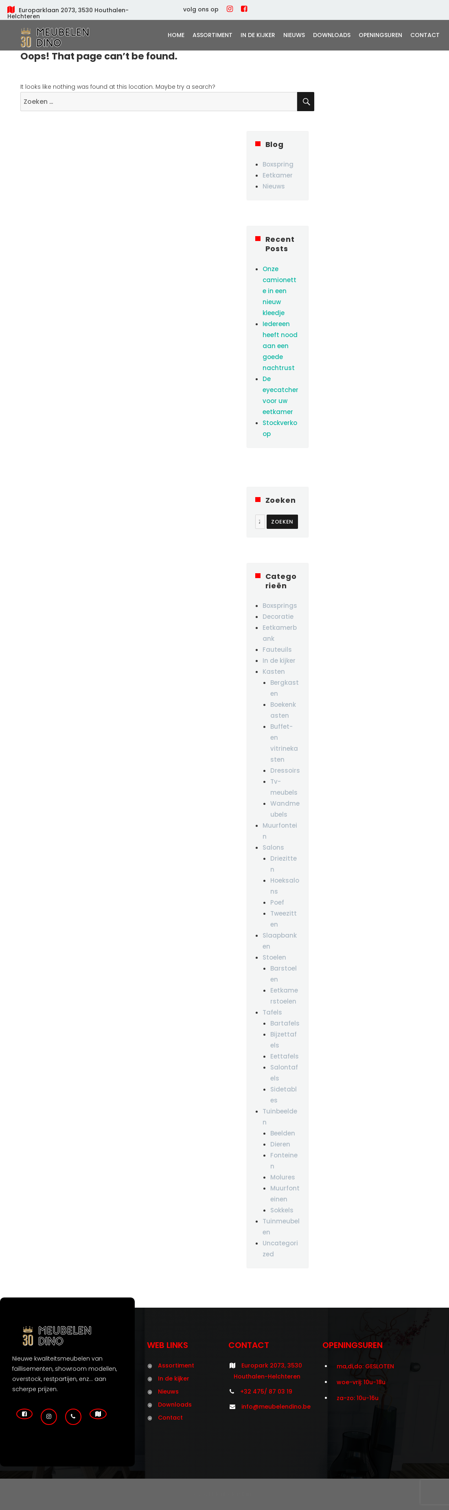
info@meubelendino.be (276, 1407)
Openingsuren (380, 35)
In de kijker (258, 35)
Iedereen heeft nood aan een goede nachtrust (280, 346)
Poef (277, 902)
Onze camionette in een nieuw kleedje (279, 291)
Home (176, 35)
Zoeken (282, 522)
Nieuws (294, 35)
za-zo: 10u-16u (358, 1398)
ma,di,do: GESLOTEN (365, 1366)
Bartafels (285, 1023)
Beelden (282, 1133)
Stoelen (274, 957)
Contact (425, 35)
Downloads (331, 35)
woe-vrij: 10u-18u (361, 1382)
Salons (273, 847)
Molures (282, 1177)
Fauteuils (277, 649)
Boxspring (278, 164)
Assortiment (212, 35)
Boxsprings (280, 605)
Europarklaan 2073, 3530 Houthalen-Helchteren (68, 13)
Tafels (272, 1012)
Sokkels (281, 1210)
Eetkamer (278, 175)
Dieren (280, 1144)
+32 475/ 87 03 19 (266, 1391)
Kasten (274, 671)
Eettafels (284, 1056)
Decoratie (278, 616)
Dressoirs (285, 770)
